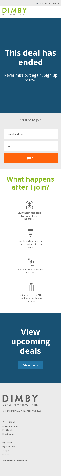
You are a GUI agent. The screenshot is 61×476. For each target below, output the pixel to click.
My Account (50, 3)
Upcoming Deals (10, 426)
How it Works (8, 434)
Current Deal (8, 422)
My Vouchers (8, 446)
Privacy (6, 454)
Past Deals (7, 430)
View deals (30, 365)
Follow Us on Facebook (14, 460)
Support (39, 3)
